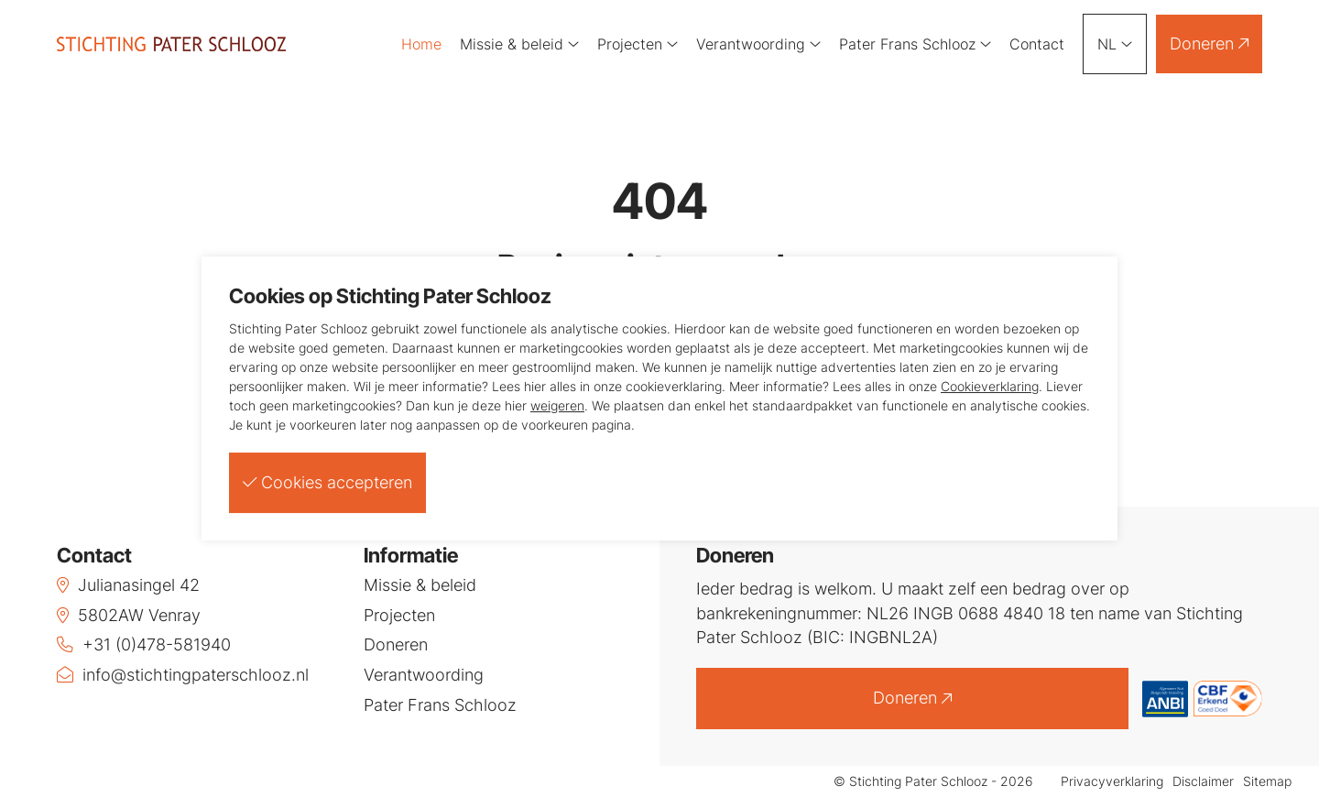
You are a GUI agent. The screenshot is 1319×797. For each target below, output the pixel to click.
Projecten (637, 44)
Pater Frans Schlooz (915, 44)
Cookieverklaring (990, 386)
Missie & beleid (519, 44)
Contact (1036, 44)
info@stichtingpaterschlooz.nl (183, 674)
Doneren (1209, 43)
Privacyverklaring (1112, 782)
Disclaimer (1203, 782)
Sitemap (1267, 782)
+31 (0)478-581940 (144, 644)
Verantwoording (758, 44)
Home (421, 44)
